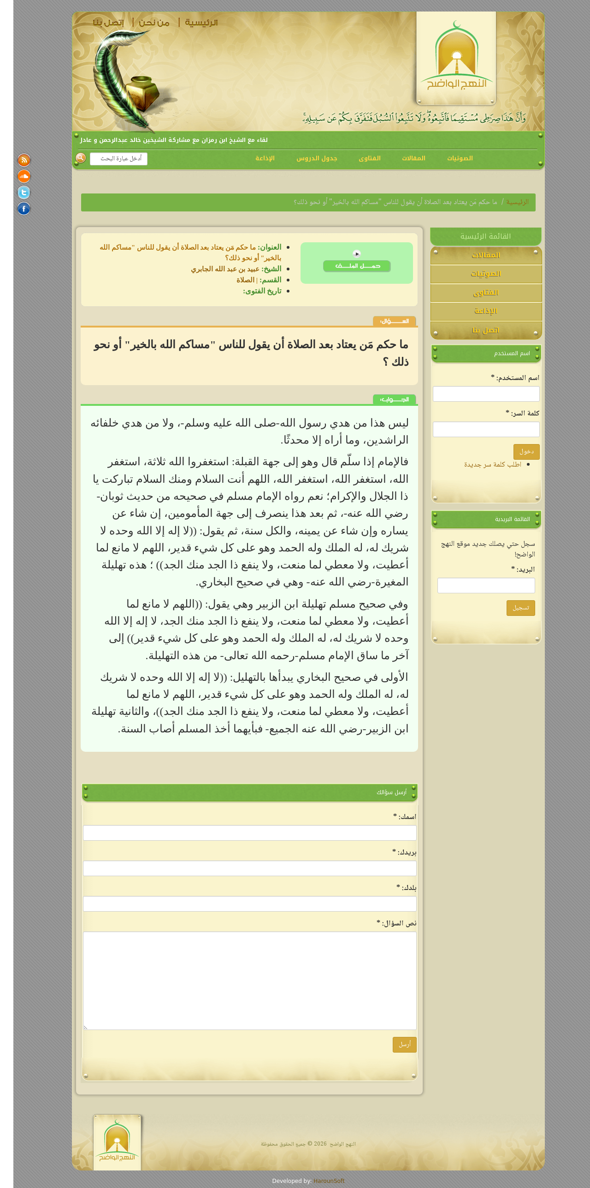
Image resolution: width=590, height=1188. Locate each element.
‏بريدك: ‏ (391, 853)
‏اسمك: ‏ (391, 817)
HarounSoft (315, 1181)
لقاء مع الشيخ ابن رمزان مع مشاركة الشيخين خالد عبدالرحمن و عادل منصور (134, 140)
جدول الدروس (303, 158)
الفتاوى (356, 158)
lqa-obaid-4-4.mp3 (343, 265)
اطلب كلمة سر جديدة (479, 465)
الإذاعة (251, 158)
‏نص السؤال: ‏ (383, 924)
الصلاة (232, 280)
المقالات (400, 158)
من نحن (142, 23)
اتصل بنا (96, 23)
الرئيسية (188, 23)
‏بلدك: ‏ (393, 888)
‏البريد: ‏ (510, 570)
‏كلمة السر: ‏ (509, 414)
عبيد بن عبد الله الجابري (211, 269)
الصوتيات (447, 158)
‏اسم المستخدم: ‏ (502, 378)
